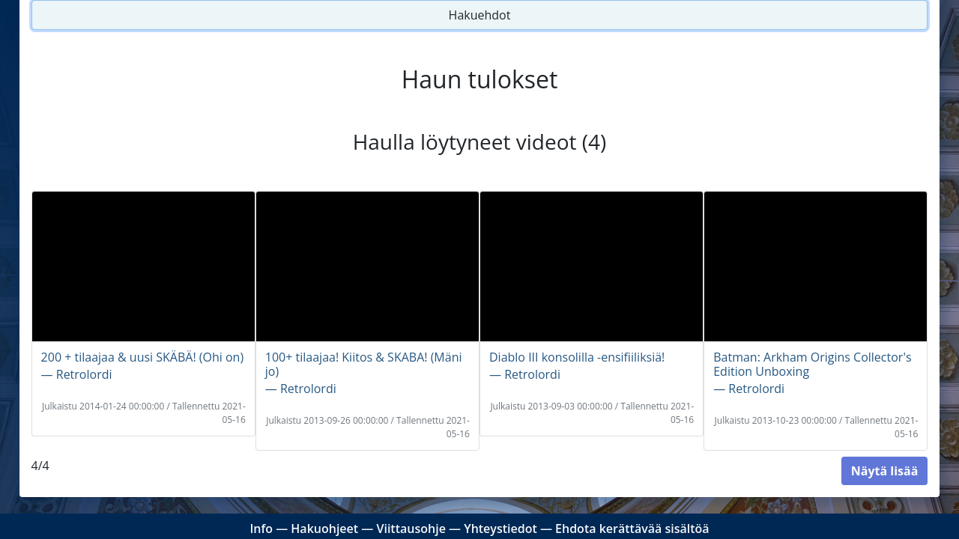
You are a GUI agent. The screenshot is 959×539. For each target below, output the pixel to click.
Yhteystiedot (500, 528)
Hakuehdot (480, 15)
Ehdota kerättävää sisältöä (632, 528)
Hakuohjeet (324, 528)
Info (261, 528)
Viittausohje (410, 528)
